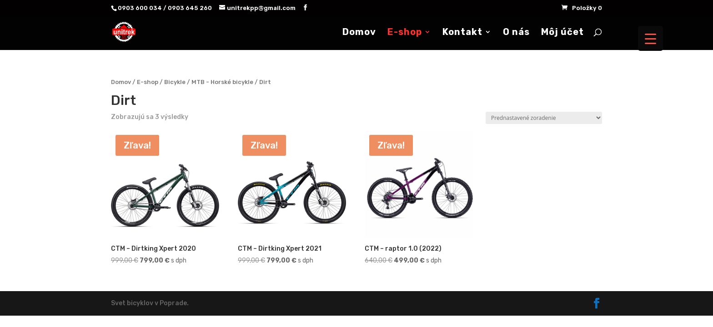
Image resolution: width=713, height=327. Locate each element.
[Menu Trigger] (650, 38)
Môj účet (562, 33)
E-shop (404, 33)
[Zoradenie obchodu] (544, 118)
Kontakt (462, 33)
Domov (359, 33)
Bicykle (175, 82)
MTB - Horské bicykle (222, 82)
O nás (516, 33)
